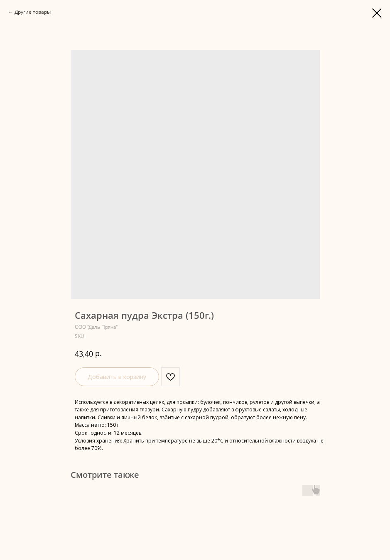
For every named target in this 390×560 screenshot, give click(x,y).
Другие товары (33, 11)
